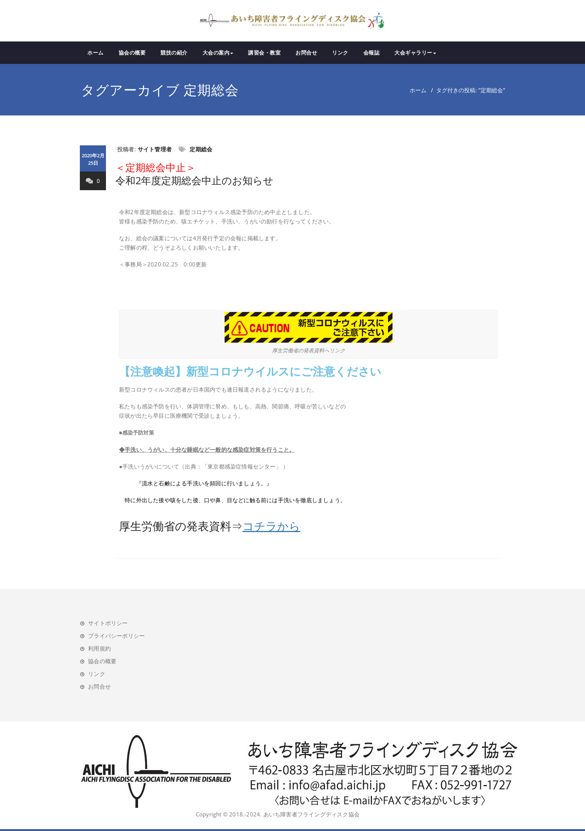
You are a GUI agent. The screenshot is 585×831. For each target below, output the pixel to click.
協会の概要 (132, 52)
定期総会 (201, 149)
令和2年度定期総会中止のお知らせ (194, 173)
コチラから (271, 526)
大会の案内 (218, 52)
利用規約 (99, 648)
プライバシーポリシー (116, 635)
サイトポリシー (108, 623)
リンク (340, 52)
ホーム (95, 52)
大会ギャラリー (415, 52)
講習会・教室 (264, 52)
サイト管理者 (155, 149)
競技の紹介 (174, 52)
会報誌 (371, 52)
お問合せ (306, 52)
